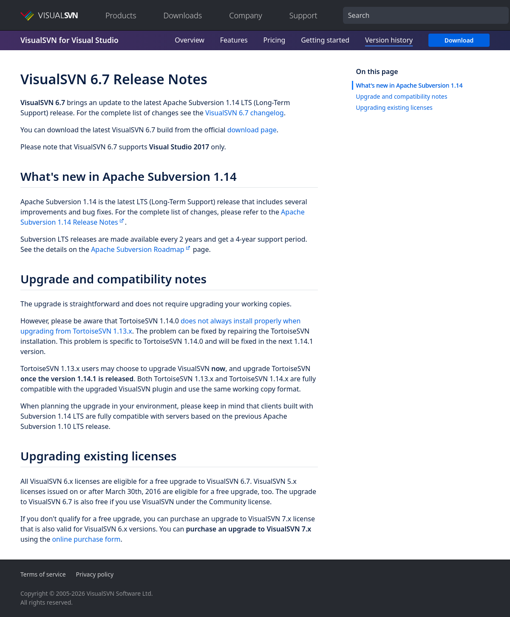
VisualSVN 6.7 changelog (244, 112)
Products (120, 15)
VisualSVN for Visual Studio (69, 40)
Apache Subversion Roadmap (137, 249)
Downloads (183, 15)
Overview (189, 40)
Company (245, 15)
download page (252, 129)
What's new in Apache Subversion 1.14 (409, 85)
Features (234, 40)
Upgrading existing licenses (394, 107)
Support (303, 15)
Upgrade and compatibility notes (401, 96)
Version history (389, 40)
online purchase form (86, 539)
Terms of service (43, 574)
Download (459, 40)
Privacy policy (95, 574)
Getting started (325, 40)
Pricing (274, 40)
